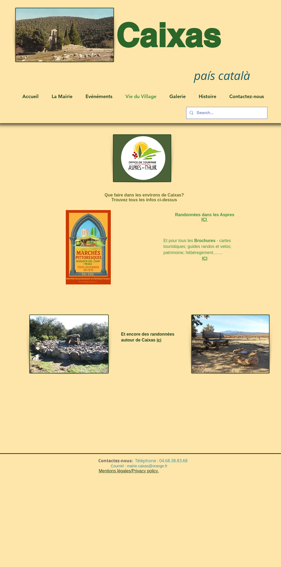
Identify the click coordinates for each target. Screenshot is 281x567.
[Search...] (226, 113)
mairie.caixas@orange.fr (147, 466)
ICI (204, 258)
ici (159, 340)
